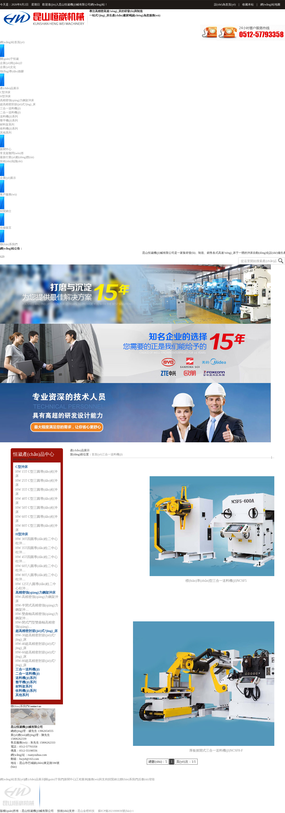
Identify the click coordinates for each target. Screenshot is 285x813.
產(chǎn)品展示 (9, 88)
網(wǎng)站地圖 (270, 4)
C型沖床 (5, 92)
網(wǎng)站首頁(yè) (12, 42)
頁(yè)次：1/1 (186, 761)
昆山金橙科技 (86, 811)
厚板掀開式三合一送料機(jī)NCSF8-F (216, 750)
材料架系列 (7, 124)
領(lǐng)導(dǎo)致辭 (12, 71)
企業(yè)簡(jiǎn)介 (11, 63)
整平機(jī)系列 (9, 120)
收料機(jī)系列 (9, 128)
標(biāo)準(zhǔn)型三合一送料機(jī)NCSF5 (216, 580)
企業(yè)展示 (8, 178)
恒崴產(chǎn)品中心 (33, 454)
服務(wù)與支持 (98, 779)
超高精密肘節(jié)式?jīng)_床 (18, 104)
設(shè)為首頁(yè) (225, 4)
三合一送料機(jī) (10, 108)
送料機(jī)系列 (9, 116)
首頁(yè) (97, 454)
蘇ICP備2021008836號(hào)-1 (116, 811)
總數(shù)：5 (157, 761)
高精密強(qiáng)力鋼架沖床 (17, 100)
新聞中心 (5, 149)
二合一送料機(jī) (10, 112)
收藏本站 (248, 4)
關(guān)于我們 (54, 779)
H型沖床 (5, 96)
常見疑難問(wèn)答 (12, 153)
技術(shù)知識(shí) (11, 161)
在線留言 (5, 227)
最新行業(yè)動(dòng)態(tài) (17, 157)
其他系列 (5, 132)
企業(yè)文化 (8, 67)
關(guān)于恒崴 (9, 58)
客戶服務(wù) (8, 194)
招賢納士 (5, 211)
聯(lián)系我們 (9, 244)
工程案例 (81, 779)
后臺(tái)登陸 (146, 779)
